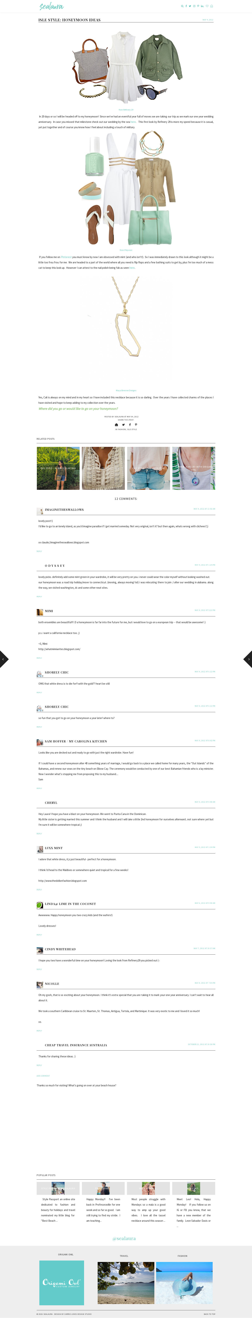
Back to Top (209, 1314)
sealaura (48, 1314)
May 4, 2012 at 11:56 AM (204, 509)
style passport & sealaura (58, 1188)
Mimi (49, 611)
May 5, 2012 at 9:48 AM (205, 802)
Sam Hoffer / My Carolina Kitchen (76, 741)
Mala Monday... (148, 1188)
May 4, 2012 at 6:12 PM (205, 671)
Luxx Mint (54, 848)
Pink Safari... (103, 1188)
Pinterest (66, 257)
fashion (122, 429)
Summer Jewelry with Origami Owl (193, 468)
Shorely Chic (57, 672)
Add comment (43, 1076)
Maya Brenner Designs (126, 390)
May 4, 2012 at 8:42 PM (205, 740)
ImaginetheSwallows (64, 509)
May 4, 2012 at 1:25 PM (205, 565)
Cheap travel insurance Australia (76, 1045)
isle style (132, 429)
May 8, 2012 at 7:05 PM (205, 983)
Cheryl (51, 803)
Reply (39, 551)
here (133, 122)
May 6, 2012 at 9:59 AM (205, 903)
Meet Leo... (193, 1188)
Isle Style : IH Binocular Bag (58, 468)
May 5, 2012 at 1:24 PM (205, 847)
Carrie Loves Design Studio (78, 1314)
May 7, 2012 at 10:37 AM (204, 948)
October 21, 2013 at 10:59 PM (201, 1044)
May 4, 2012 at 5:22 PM (205, 610)
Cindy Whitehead (60, 949)
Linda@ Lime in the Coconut (70, 904)
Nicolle (52, 984)
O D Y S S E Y (55, 566)
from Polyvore (126, 250)
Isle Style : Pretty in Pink (148, 468)
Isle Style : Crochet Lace (103, 468)
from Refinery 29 (126, 109)
